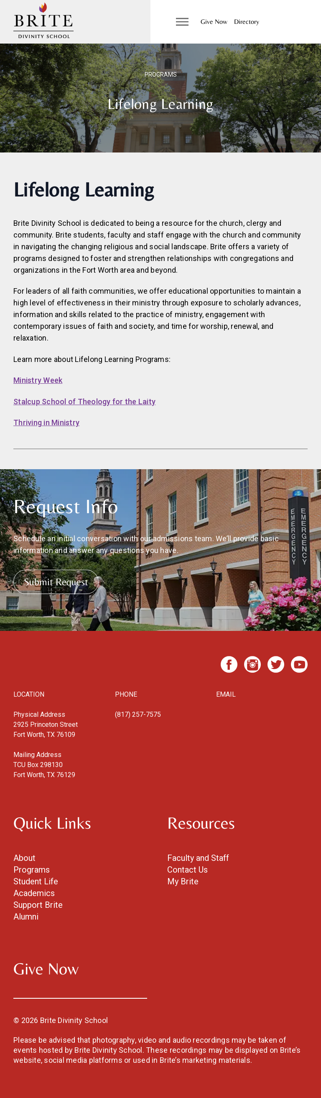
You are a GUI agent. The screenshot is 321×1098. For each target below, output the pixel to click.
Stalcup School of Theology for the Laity (84, 401)
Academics (34, 893)
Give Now (214, 22)
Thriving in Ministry (46, 422)
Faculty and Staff (198, 858)
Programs (31, 870)
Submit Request (56, 581)
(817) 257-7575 (138, 714)
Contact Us (187, 870)
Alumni (25, 917)
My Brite (183, 881)
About (24, 858)
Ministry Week (37, 380)
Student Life (35, 881)
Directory (246, 22)
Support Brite (38, 905)
